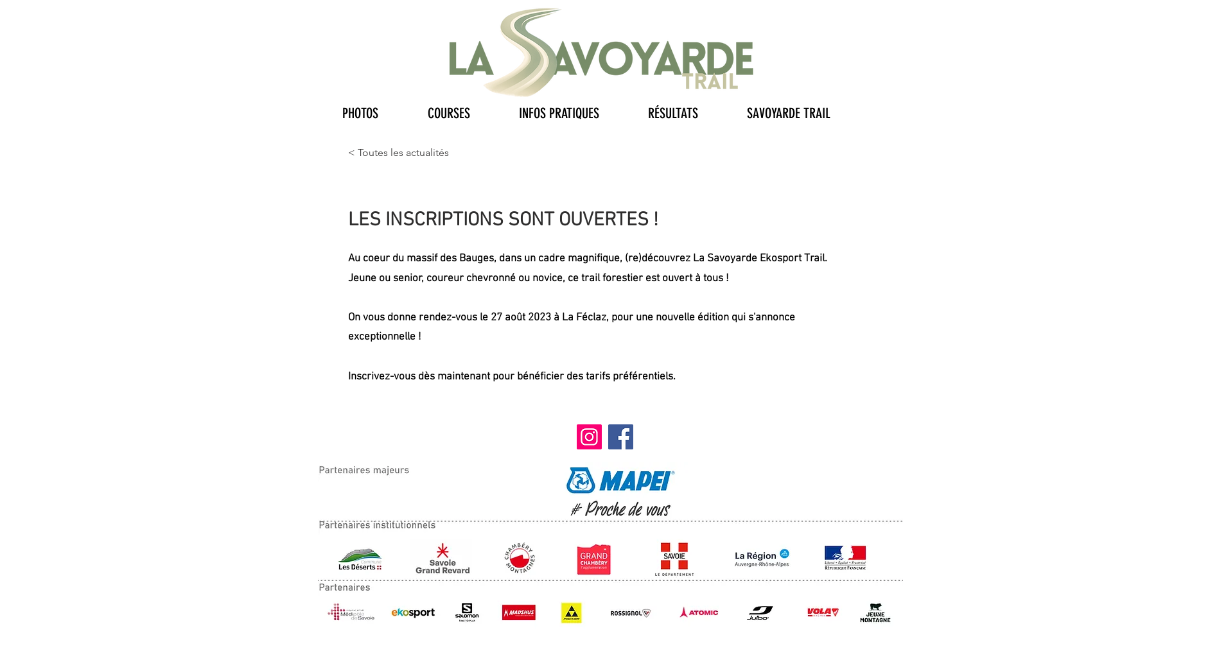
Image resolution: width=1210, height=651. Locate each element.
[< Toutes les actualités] (398, 153)
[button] (375, 110)
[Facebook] (620, 436)
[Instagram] (589, 436)
